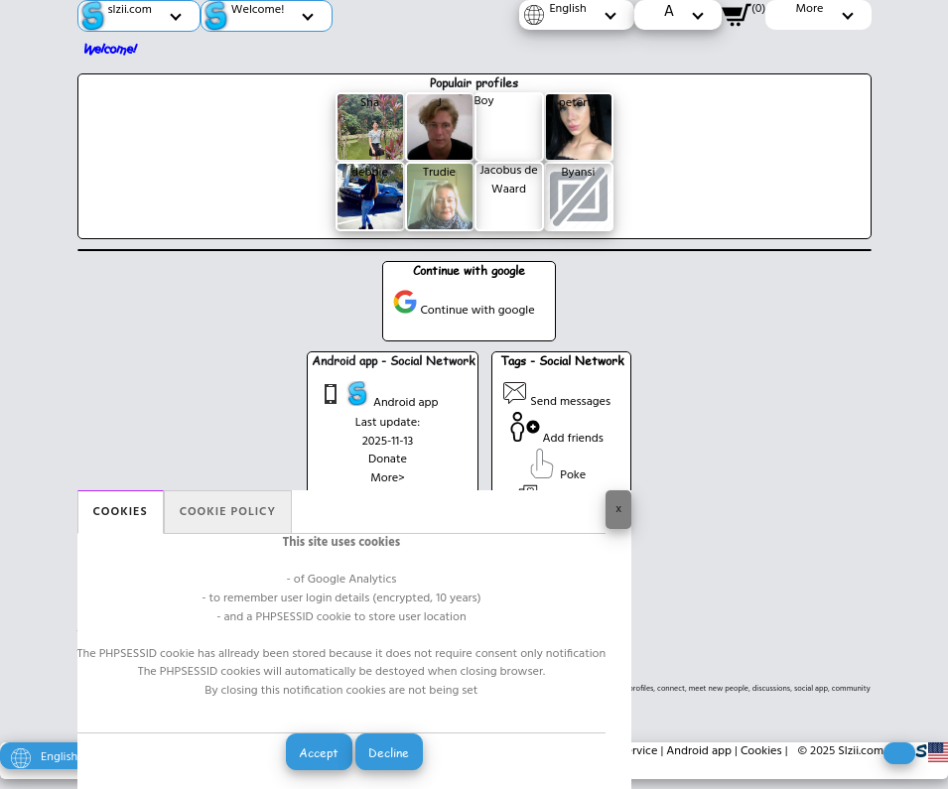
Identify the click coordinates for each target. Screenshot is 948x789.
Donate (387, 459)
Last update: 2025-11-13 (387, 432)
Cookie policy (228, 512)
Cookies (120, 512)
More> (387, 478)
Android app (379, 397)
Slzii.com (860, 751)
